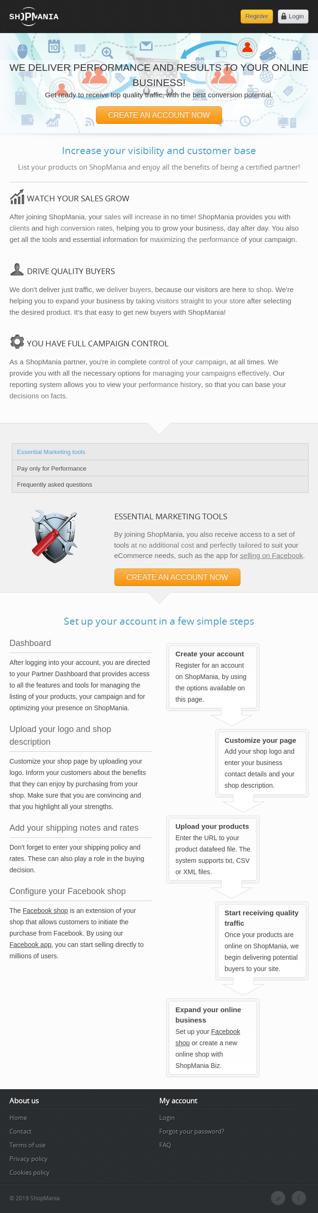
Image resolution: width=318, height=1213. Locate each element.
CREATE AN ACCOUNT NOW (159, 115)
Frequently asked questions (54, 484)
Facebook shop (45, 910)
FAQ (165, 1145)
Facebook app (30, 944)
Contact (20, 1131)
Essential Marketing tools (51, 452)
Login (167, 1117)
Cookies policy (29, 1172)
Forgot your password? (191, 1131)
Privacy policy (28, 1158)
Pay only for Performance (51, 468)
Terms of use (27, 1145)
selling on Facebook (271, 555)
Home (18, 1117)
